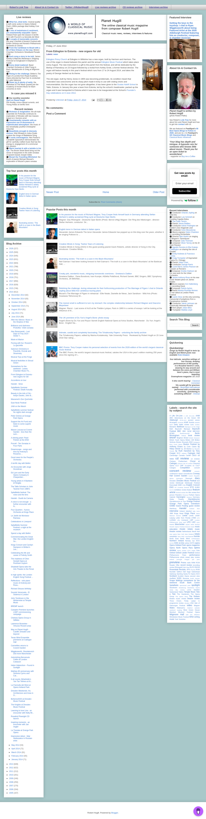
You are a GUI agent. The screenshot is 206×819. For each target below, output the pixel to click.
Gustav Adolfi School (126, 84)
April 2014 (15, 749)
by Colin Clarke (190, 447)
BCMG (172, 433)
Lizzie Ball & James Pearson (184, 267)
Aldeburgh (174, 420)
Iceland (191, 508)
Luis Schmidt (186, 217)
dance (172, 478)
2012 (11, 768)
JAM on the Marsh (18, 406)
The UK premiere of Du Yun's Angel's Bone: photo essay (84, 318)
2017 (11, 281)
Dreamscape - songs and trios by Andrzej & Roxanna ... (21, 451)
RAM (193, 563)
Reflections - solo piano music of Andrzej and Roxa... (20, 583)
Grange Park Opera (179, 504)
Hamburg (173, 508)
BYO (178, 453)
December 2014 (18, 295)
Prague (187, 559)
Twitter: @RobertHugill (77, 7)
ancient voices (194, 420)
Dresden (173, 481)
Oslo (198, 550)
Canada (182, 455)
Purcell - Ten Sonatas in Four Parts (20, 444)
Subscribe (184, 191)
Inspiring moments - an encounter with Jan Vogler (20, 724)
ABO (171, 418)
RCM (198, 563)
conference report (176, 474)
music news (186, 529)
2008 (11, 782)
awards (197, 422)
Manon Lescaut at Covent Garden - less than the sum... (21, 432)
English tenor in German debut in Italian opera (79, 229)
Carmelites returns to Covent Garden (19, 647)
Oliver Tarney (186, 243)
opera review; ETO (183, 550)
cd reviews (195, 459)
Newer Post (52, 192)
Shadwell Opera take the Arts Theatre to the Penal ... (22, 569)
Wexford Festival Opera (189, 612)
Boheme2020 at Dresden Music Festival (21, 700)
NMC (183, 536)
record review (186, 565)
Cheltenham (182, 461)
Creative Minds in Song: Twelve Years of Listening (81, 244)
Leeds (184, 515)
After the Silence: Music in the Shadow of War (21, 321)
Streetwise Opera (193, 588)
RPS (188, 569)
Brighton (180, 438)
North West (185, 538)
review (172, 567)
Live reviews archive (105, 7)
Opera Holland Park (178, 545)
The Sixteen (194, 596)
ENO (172, 487)
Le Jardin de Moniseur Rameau (20, 517)
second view (195, 576)
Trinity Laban (190, 601)
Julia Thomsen (187, 241)
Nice (179, 536)
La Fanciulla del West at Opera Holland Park (21, 686)
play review (195, 557)
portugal (179, 559)
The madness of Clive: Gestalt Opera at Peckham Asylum (20, 561)
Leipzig (172, 518)
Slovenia (186, 578)
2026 (11, 248)
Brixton (179, 442)
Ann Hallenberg (191, 284)
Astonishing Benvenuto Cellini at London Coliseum (20, 659)
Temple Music (190, 592)
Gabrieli (172, 497)
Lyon (198, 522)
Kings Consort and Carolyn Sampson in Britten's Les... (22, 547)
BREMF (173, 438)
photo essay (185, 557)
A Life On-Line (176, 416)
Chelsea (173, 461)
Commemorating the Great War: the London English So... (22, 539)
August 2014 (16, 309)
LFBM (193, 518)
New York (181, 534)
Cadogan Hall (194, 453)
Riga (187, 567)
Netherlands (186, 531)
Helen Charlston (192, 232)
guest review (194, 506)
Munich (197, 524)
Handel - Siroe (17, 384)
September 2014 (18, 306)
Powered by (184, 200)
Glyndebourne (194, 499)
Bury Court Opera (176, 444)
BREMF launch (17, 606)
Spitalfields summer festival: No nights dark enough (22, 411)
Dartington (179, 478)
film (187, 492)
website (197, 608)
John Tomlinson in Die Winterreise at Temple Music (21, 600)
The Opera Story (181, 596)
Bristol (186, 438)
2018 (11, 277)
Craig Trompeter (179, 258)
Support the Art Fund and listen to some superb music (21, 424)
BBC (179, 431)
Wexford (173, 612)
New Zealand (189, 534)
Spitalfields (174, 585)
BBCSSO (196, 431)
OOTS (192, 543)
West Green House (191, 610)
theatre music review (178, 598)
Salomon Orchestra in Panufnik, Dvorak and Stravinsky (21, 351)
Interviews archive (158, 7)
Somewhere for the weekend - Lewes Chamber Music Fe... (20, 368)
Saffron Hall (181, 572)
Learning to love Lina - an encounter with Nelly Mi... (22, 711)
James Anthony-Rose (181, 277)
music (192, 527)
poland (172, 559)
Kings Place (190, 513)
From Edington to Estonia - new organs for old (22, 375)
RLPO (192, 567)
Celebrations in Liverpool (21, 521)
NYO (198, 541)
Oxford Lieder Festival (185, 553)
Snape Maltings (176, 580)
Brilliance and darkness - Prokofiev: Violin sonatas (22, 327)
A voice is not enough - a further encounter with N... (21, 504)
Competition (185, 468)
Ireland (182, 511)
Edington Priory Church (56, 59)
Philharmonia (174, 557)
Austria (191, 422)
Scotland (173, 576)
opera (197, 543)
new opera (173, 534)
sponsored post (185, 585)
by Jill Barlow (186, 449)
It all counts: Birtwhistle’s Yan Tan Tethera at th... (21, 680)
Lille (178, 520)
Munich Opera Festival (177, 527)
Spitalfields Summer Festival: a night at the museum (21, 527)
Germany (196, 497)
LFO (198, 518)
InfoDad (196, 394)
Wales (172, 608)
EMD (180, 485)
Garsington (181, 497)
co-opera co (189, 466)
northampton (195, 538)
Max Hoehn (184, 236)
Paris (184, 555)
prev (198, 559)
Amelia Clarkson (187, 271)
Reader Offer (175, 565)
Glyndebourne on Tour (178, 501)
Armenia (180, 422)
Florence (185, 495)
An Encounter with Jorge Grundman (21, 468)
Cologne (173, 468)
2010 (11, 775)
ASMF (186, 422)
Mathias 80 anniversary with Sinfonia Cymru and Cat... (22, 673)
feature (189, 490)
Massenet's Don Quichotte (21, 399)
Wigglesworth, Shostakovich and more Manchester (22, 652)
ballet (176, 424)
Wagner (197, 605)
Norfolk (197, 536)
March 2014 (16, 752)
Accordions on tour (18, 380)
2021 (11, 266)
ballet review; (195, 424)
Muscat (187, 527)
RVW (198, 569)
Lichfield (173, 520)
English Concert (193, 485)
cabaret (184, 453)
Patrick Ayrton (186, 288)
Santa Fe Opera (189, 574)
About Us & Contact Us (47, 7)
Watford (189, 608)
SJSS (179, 578)
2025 (11, 252)
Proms (183, 563)
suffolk (189, 590)
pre (193, 559)
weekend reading (176, 610)
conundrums (187, 474)
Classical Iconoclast (195, 382)
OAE (176, 543)
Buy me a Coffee (188, 156)
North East (174, 538)
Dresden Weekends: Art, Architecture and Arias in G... (22, 693)
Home (106, 192)
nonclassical (189, 536)
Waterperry (181, 608)
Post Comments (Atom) (111, 202)
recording (196, 565)
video (189, 605)
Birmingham (174, 435)
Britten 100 (190, 440)
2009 (11, 778)
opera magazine (193, 545)
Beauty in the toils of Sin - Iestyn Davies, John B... (22, 394)
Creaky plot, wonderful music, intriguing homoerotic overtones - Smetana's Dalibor (95, 273)
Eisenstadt (173, 485)
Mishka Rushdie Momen (188, 290)
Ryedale (173, 572)
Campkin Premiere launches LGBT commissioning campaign (22, 612)
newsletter (173, 536)
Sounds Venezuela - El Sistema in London (20, 593)
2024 (11, 256)
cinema (180, 463)
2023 (11, 259)
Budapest (196, 442)
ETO (192, 487)
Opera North (175, 548)
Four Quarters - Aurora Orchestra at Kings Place (22, 511)
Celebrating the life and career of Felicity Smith (21, 554)
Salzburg (173, 574)
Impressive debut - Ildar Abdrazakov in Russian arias (21, 738)
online (187, 543)
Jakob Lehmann (187, 303)
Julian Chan (183, 262)
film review (192, 492)
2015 (11, 288)
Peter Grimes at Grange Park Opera (20, 417)
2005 (11, 793)
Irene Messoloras (188, 230)
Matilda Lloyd (186, 310)
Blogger (114, 813)
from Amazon (184, 355)
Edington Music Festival (111, 62)
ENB (184, 485)
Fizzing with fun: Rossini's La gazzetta (21, 344)
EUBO (197, 487)
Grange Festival (193, 501)
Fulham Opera (194, 495)
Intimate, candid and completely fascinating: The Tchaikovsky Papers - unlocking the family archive (102, 332)
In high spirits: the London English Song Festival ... (22, 576)
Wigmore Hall (177, 614)
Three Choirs (175, 601)
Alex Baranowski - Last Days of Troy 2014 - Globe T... (20, 333)
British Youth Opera (177, 440)
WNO (191, 617)
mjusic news (190, 524)
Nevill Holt (196, 531)
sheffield (173, 578)
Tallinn (181, 592)
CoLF (198, 466)
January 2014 (17, 759)
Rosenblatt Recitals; (178, 569)
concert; (197, 471)
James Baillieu (184, 223)
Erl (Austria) (179, 487)
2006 (11, 789)
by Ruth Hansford (183, 451)
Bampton (173, 427)
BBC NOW (187, 431)
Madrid (172, 524)
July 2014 (15, 313)
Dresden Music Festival (186, 481)
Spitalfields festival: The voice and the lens (20, 493)
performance (194, 555)
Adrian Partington (188, 226)
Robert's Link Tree (19, 7)
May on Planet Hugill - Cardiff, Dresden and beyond (20, 631)
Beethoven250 (185, 433)
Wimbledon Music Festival (179, 617)
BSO (191, 442)
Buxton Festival (190, 444)
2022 (11, 263)
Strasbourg (182, 588)
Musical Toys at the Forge (21, 357)
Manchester (180, 524)
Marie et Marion (17, 339)
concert (197, 468)
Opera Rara (187, 548)
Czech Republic (194, 476)
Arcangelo (173, 422)
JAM (171, 513)
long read (182, 522)
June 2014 (15, 317)
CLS (177, 466)
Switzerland (174, 592)
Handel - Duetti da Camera (22, 498)
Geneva (189, 497)
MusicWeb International (190, 387)
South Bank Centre (190, 583)
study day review (177, 590)
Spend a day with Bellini (20, 533)
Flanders (178, 495)
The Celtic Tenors (179, 221)
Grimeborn (195, 504)
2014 (11, 292)
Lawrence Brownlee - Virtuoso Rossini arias (21, 625)
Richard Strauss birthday (21, 589)
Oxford (172, 553)
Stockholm (173, 588)
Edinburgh (179, 483)
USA (192, 603)
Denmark (189, 478)
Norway (188, 541)
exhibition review (180, 490)
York (176, 619)
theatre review (193, 598)
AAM (198, 416)
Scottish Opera (183, 576)
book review (194, 435)
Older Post (158, 192)
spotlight (195, 585)
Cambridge (174, 455)
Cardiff (188, 455)
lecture (178, 515)
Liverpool (184, 520)
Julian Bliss (187, 308)
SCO (198, 574)
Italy (194, 511)
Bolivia (184, 435)
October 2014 (17, 302)
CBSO (194, 455)
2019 (11, 274)
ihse (198, 508)
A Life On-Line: (189, 416)
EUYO (172, 490)
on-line (181, 543)
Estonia (186, 487)
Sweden (197, 590)
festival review (181, 492)
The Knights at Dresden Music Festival (20, 706)
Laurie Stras (177, 297)
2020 (11, 270)
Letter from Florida (183, 518)
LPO (189, 522)
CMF (182, 466)
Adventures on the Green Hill (187, 418)
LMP (191, 520)
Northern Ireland (177, 541)
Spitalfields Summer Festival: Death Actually (21, 388)
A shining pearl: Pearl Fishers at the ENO (20, 439)
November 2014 (18, 299)
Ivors (198, 511)
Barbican (180, 427)
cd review (182, 458)
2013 (11, 764)
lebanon (172, 515)
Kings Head (178, 513)
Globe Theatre (177, 499)
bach (171, 424)
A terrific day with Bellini (20, 463)
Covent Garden (180, 476)
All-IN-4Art (183, 420)
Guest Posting (182, 506)
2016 (11, 285)
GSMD (172, 506)
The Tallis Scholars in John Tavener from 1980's (22, 487)
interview (174, 511)
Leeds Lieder (194, 515)
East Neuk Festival (18, 403)
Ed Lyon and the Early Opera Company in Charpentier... (20, 475)
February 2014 (17, 756)
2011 (11, 771)
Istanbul (189, 511)
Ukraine (186, 603)
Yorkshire (182, 619)
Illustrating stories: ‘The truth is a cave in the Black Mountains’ (86, 259)
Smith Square (195, 578)
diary (197, 478)
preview (175, 562)
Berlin (197, 433)
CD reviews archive (132, 7)
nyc (193, 541)
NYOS (172, 543)
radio (189, 563)
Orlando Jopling (187, 213)
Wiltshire (197, 615)
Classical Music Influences (180, 137)
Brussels (185, 442)
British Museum (194, 438)
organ (193, 550)
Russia (193, 569)
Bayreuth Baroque (182, 429)
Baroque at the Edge (192, 427)
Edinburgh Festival (192, 483)
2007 (11, 786)
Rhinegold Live (180, 567)
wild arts (189, 615)
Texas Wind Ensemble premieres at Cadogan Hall (21, 640)
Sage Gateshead (193, 572)
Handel (182, 508)
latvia (198, 513)
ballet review (184, 424)
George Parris (187, 264)
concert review (180, 470)
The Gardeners (183, 594)
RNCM (197, 567)
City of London (188, 463)
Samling (180, 574)
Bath (171, 429)
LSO (193, 522)
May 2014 (15, 745)
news (55, 54)
